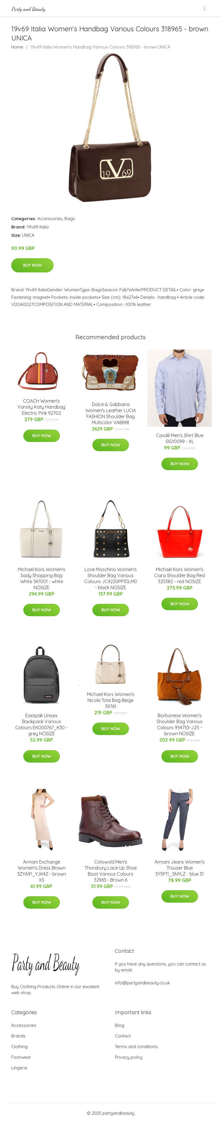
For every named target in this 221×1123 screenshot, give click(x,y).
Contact (123, 1036)
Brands (18, 1036)
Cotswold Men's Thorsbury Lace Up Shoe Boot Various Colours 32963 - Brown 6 (111, 871)
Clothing (19, 1046)
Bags (69, 218)
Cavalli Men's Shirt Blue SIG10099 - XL (179, 438)
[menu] (205, 8)
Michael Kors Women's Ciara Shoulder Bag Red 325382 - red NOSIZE (179, 575)
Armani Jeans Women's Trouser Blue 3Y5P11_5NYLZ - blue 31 (180, 868)
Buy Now (32, 265)
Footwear (21, 1057)
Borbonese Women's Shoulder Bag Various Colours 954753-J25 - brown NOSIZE (180, 724)
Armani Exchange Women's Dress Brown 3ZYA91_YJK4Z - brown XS (41, 871)
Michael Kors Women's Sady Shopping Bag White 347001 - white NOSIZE (41, 578)
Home (17, 47)
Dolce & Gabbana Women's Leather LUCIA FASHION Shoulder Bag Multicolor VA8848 (110, 413)
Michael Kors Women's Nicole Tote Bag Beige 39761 (110, 700)
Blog (119, 1025)
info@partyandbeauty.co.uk (142, 983)
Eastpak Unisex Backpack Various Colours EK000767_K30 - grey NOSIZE (41, 724)
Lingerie (19, 1067)
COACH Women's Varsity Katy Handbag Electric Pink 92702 (41, 407)
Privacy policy (128, 1057)
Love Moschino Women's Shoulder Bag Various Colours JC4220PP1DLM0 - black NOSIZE (110, 578)
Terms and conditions (136, 1046)
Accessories (49, 218)
